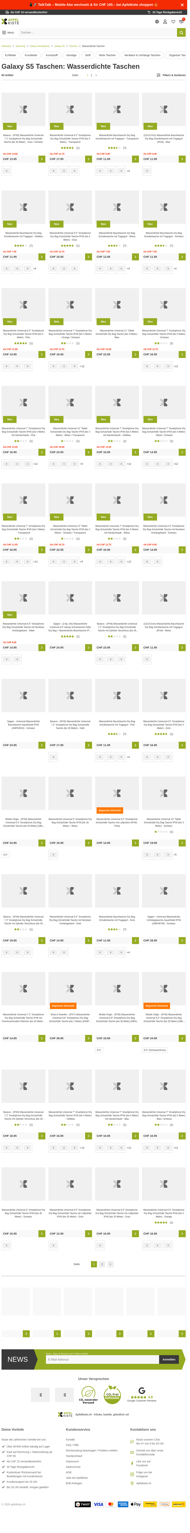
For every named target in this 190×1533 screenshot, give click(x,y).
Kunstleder (31, 55)
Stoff (88, 55)
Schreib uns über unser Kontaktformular (150, 1452)
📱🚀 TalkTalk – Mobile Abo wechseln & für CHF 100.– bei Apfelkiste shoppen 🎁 (93, 5)
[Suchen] (181, 32)
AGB (69, 1472)
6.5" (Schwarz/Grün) (155, 1050)
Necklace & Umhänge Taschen (142, 55)
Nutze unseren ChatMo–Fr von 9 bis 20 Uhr (150, 1441)
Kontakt (70, 1439)
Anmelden (169, 1359)
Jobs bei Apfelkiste (77, 1477)
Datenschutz (73, 1466)
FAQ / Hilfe (72, 1445)
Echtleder (10, 55)
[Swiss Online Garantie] (40, 1394)
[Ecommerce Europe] (64, 1394)
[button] (8, 32)
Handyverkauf (74, 1455)
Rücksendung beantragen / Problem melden (92, 1450)
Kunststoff (52, 55)
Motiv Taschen (107, 55)
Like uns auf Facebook (143, 1463)
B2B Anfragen (74, 1483)
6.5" (5, 854)
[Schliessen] (182, 5)
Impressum (72, 1461)
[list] (94, 55)
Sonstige (71, 55)
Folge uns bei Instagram (144, 1474)
